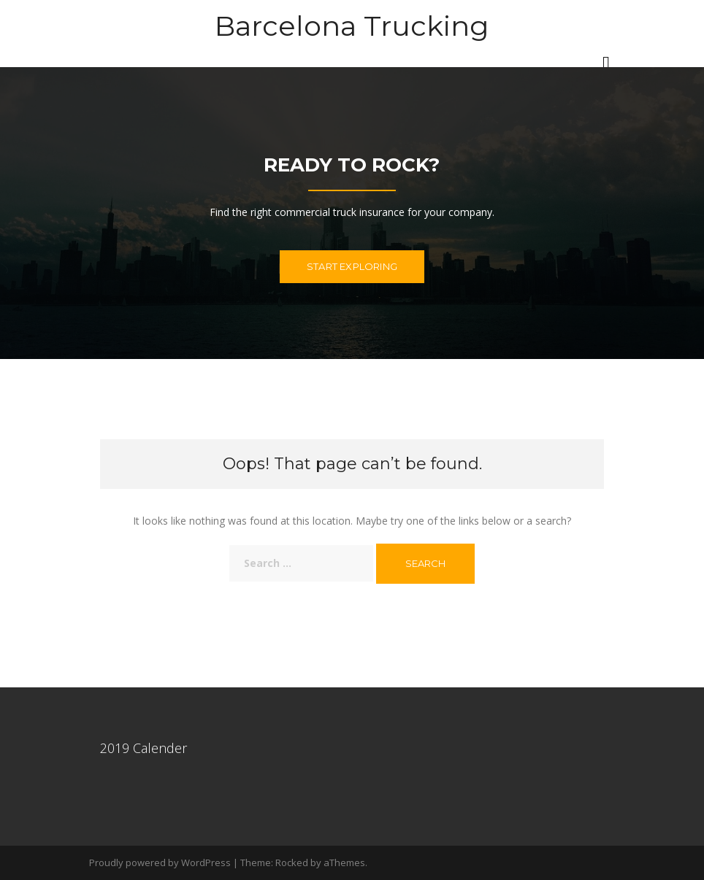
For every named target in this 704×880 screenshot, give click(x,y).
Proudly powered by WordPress (160, 862)
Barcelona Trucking (352, 26)
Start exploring (352, 266)
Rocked (291, 862)
